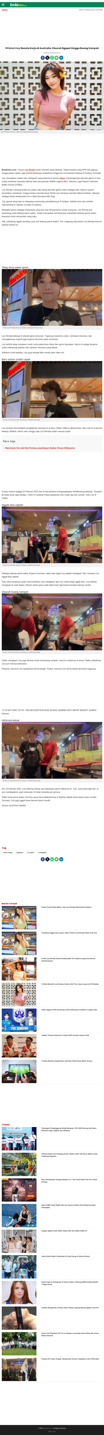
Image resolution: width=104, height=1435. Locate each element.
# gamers (19, 852)
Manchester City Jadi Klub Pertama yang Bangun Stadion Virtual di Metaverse (40, 448)
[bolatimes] (18, 5)
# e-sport (30, 852)
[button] (3, 4)
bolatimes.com (47, 1428)
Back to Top (52, 1431)
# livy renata (7, 852)
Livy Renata (30, 170)
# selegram (42, 852)
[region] (52, 28)
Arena (5, 10)
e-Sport (62, 178)
